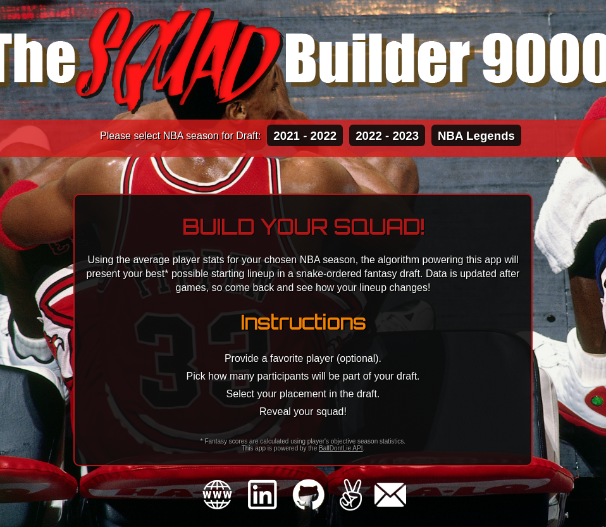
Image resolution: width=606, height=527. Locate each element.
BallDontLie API (341, 448)
